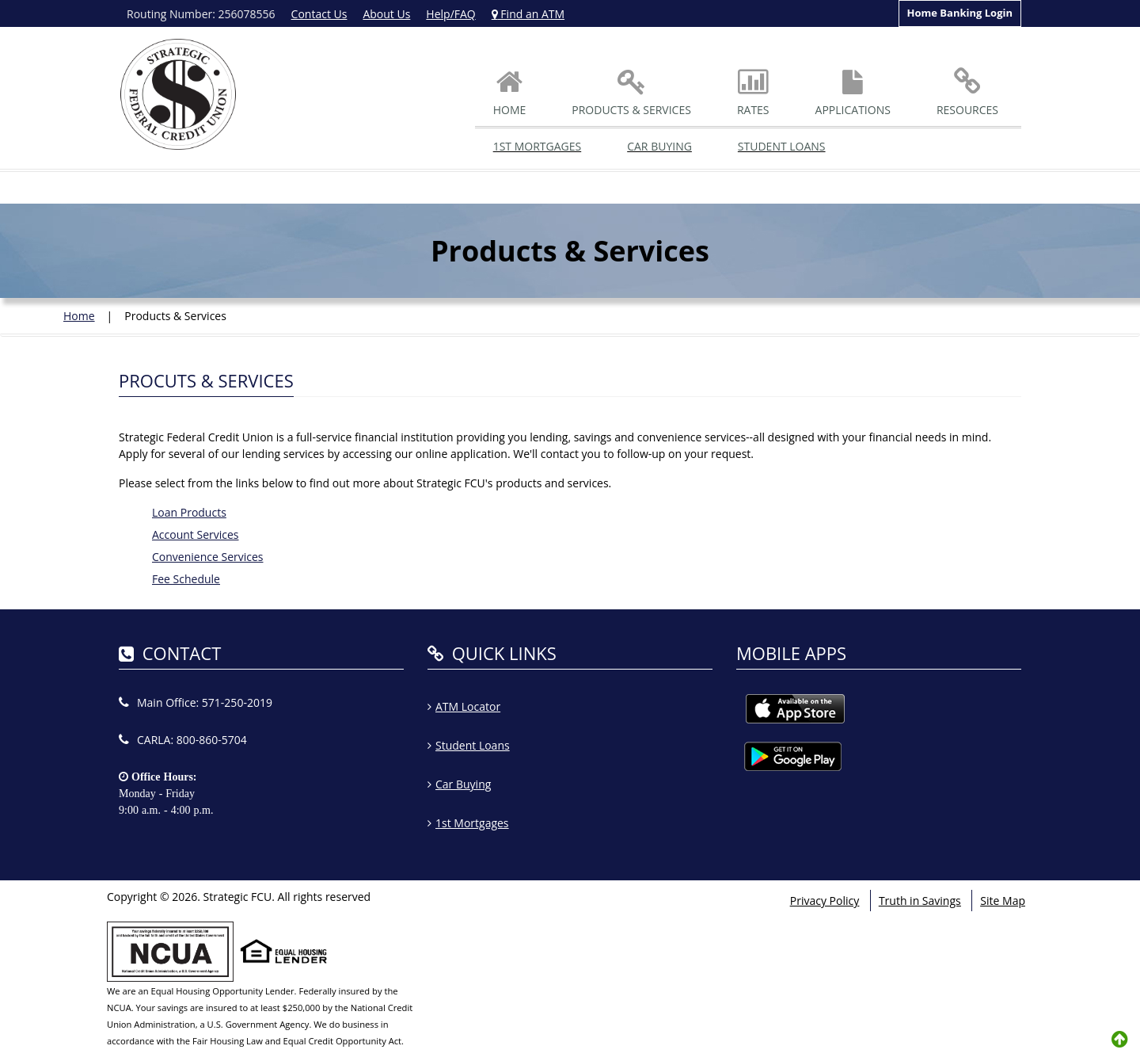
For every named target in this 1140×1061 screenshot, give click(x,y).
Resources (967, 93)
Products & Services (631, 93)
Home (79, 315)
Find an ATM (528, 13)
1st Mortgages (537, 146)
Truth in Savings (920, 900)
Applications (853, 93)
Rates (753, 93)
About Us (386, 13)
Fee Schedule (186, 578)
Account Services (195, 534)
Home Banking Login (960, 13)
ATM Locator (467, 706)
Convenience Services (207, 556)
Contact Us (319, 13)
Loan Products (189, 512)
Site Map (1002, 900)
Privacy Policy (824, 900)
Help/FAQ (450, 13)
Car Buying (659, 146)
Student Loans (782, 146)
